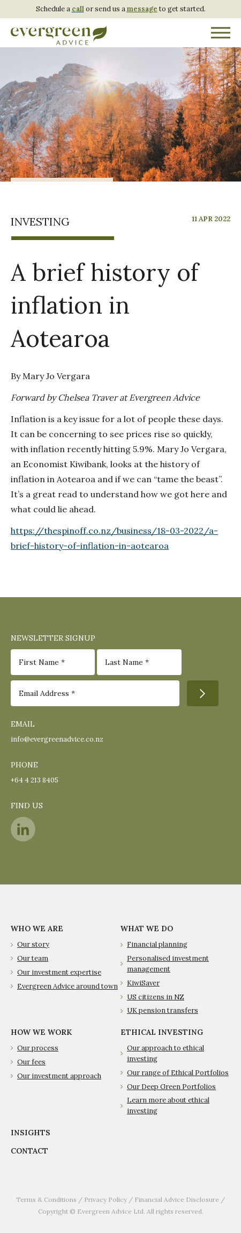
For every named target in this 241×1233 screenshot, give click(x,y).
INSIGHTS (30, 1132)
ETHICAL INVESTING (161, 1032)
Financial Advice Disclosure (176, 1199)
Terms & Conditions (46, 1199)
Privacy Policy (105, 1199)
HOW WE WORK (41, 1032)
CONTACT (29, 1151)
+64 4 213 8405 (34, 780)
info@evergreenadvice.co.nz (57, 739)
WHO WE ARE (37, 928)
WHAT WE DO (146, 928)
